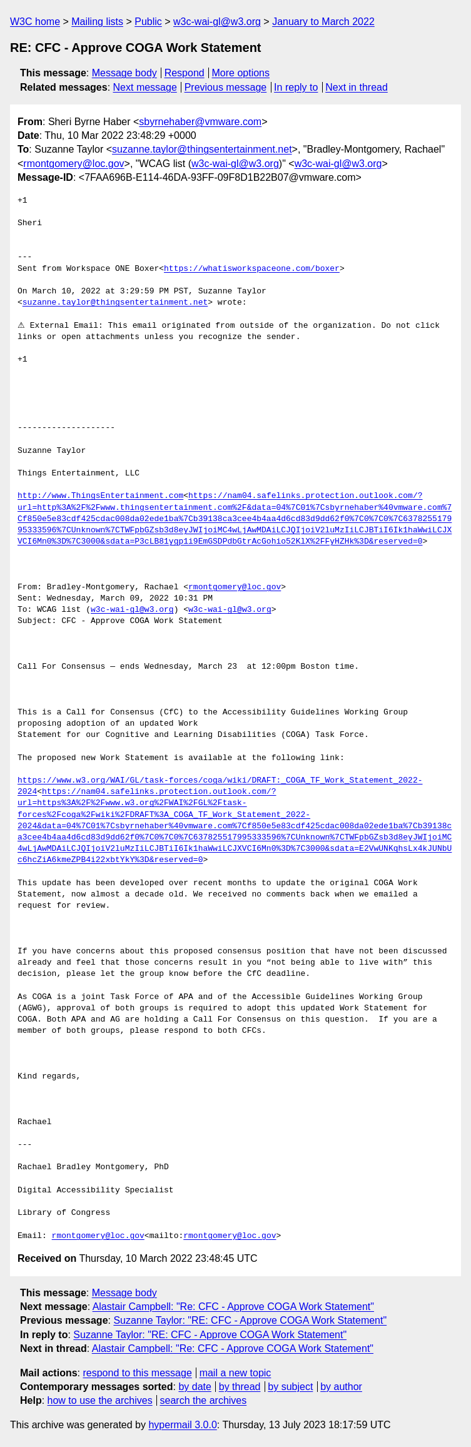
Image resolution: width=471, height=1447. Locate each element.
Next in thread (356, 87)
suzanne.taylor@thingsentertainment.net (202, 149)
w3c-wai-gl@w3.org (217, 21)
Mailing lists (97, 21)
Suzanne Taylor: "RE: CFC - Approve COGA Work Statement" (250, 1320)
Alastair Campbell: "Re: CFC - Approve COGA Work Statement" (233, 1306)
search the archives (203, 1400)
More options (241, 73)
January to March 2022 (323, 21)
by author (341, 1386)
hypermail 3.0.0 (182, 1424)
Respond (185, 73)
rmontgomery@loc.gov (73, 163)
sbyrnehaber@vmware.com (200, 121)
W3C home (35, 21)
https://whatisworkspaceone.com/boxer (252, 269)
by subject (290, 1386)
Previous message (226, 87)
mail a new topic (235, 1373)
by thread (240, 1386)
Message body (124, 73)
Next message (145, 87)
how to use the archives (100, 1400)
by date (194, 1386)
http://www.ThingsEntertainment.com (100, 496)
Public (148, 21)
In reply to (296, 87)
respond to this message (137, 1373)
